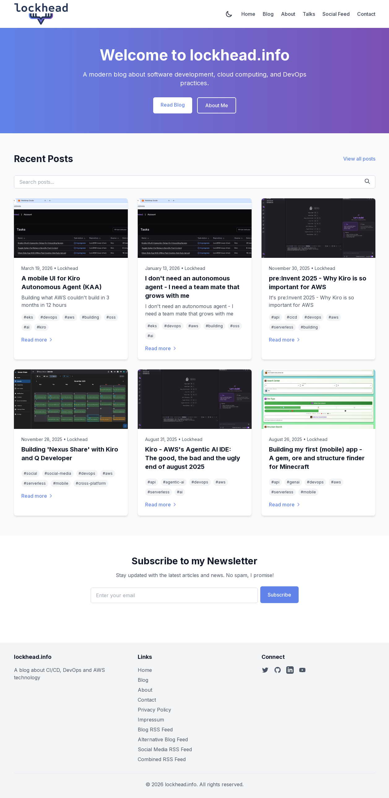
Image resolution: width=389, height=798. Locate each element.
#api (275, 317)
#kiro (41, 327)
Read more (37, 340)
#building (90, 317)
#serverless (282, 327)
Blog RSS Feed (155, 729)
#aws (70, 317)
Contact (366, 14)
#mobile (60, 483)
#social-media (58, 473)
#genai (293, 482)
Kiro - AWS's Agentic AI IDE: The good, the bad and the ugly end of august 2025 (192, 458)
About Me (216, 105)
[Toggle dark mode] (229, 14)
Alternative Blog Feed (163, 739)
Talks (309, 14)
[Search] (367, 181)
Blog (268, 14)
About (288, 14)
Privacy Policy (154, 710)
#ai (26, 327)
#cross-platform (91, 483)
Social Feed (336, 14)
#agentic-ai (173, 482)
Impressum (151, 719)
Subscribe (279, 595)
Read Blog (173, 105)
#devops (49, 317)
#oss (111, 317)
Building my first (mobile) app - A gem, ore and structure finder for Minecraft (317, 458)
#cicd (292, 317)
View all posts (359, 159)
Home (248, 14)
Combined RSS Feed (162, 759)
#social (30, 473)
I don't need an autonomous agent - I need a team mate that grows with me (192, 287)
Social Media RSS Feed (165, 749)
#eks (28, 317)
